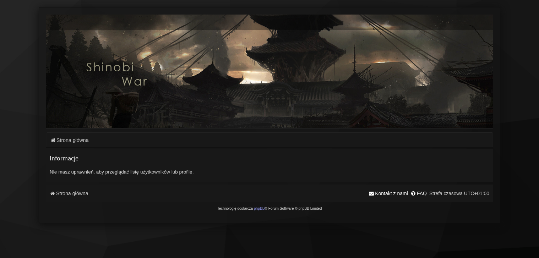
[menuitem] (418, 193)
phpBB (259, 208)
